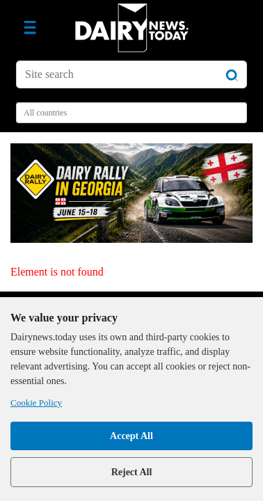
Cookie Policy (36, 402)
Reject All (131, 472)
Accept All (131, 436)
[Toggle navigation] (29, 28)
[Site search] (131, 74)
